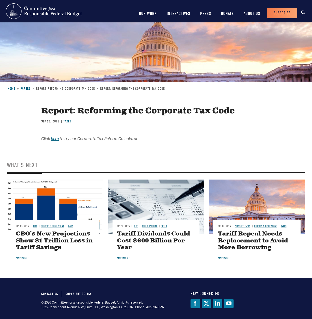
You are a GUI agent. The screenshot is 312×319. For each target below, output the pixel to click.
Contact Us (49, 294)
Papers (25, 89)
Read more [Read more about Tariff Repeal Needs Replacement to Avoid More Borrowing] (223, 257)
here (55, 138)
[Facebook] (195, 303)
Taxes (67, 121)
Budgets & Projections (52, 226)
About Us (252, 13)
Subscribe (282, 13)
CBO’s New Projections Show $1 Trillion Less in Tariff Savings (54, 241)
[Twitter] (206, 303)
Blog (35, 226)
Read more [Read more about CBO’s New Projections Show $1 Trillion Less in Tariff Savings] (21, 257)
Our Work (148, 13)
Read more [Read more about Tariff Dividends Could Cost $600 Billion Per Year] (122, 257)
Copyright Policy (78, 294)
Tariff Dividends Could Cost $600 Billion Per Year (153, 241)
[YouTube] (229, 303)
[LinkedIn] (217, 303)
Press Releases (242, 226)
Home (11, 89)
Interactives (178, 13)
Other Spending (150, 226)
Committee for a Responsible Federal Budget (44, 11)
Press (205, 13)
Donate (227, 13)
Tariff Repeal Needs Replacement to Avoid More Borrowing (253, 241)
